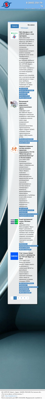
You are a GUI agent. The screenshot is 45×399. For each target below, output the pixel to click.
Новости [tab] (14, 26)
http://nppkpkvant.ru (11, 396)
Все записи (31, 25)
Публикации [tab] (24, 28)
